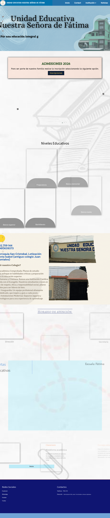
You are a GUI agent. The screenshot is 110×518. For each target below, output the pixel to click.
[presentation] (13, 102)
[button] (54, 123)
